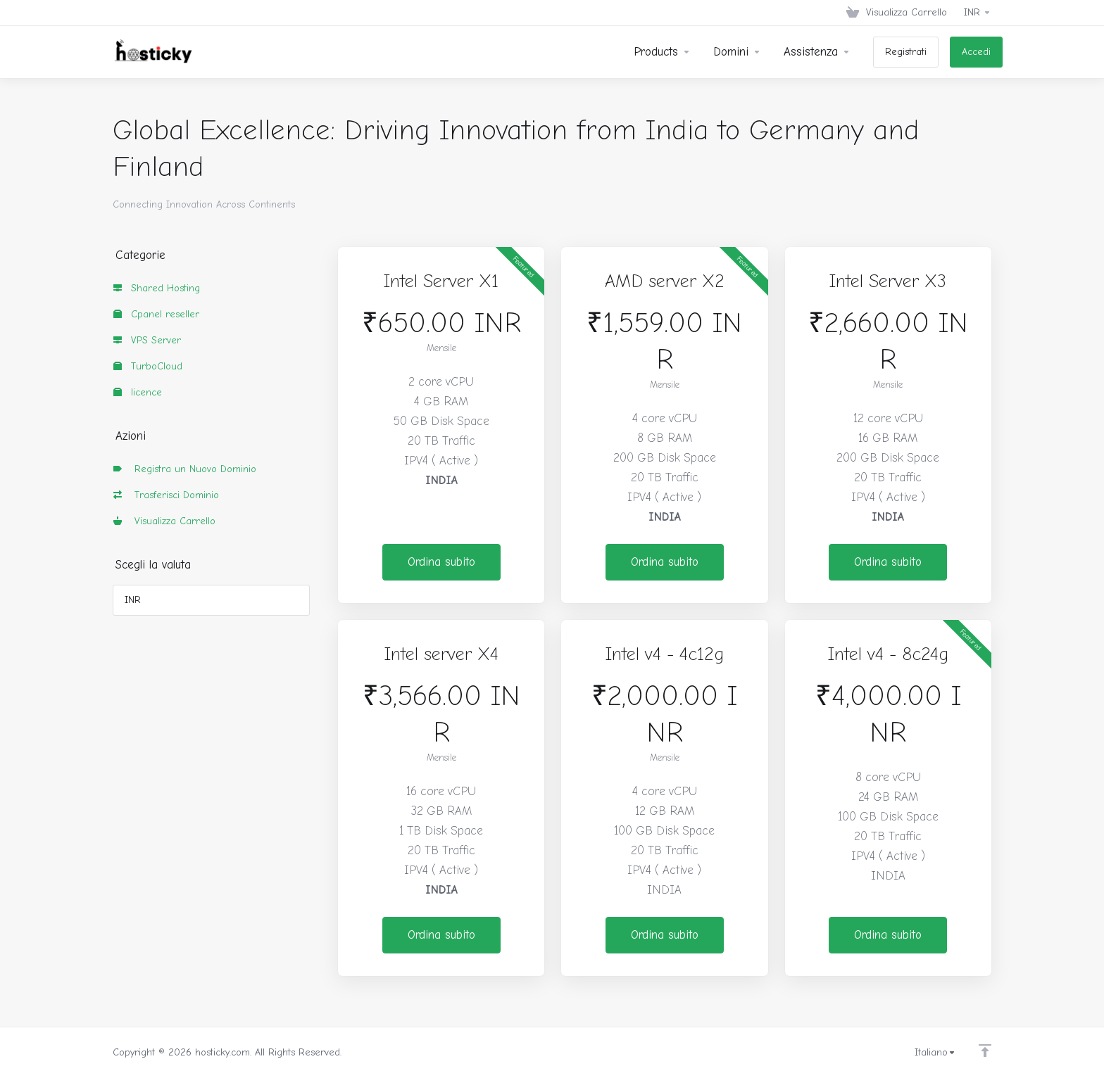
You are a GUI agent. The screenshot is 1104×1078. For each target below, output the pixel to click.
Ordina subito (441, 562)
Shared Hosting (156, 288)
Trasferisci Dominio (166, 495)
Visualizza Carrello (164, 521)
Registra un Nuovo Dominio (184, 469)
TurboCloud (147, 366)
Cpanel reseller (156, 314)
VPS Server (147, 340)
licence (137, 392)
